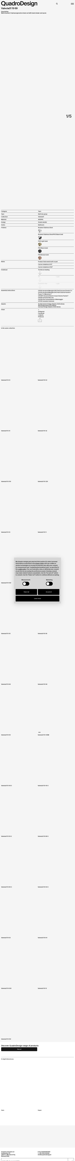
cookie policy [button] (22, 569)
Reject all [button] (26, 592)
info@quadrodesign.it (44, 1155)
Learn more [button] (37, 598)
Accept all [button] (49, 592)
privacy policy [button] (39, 563)
